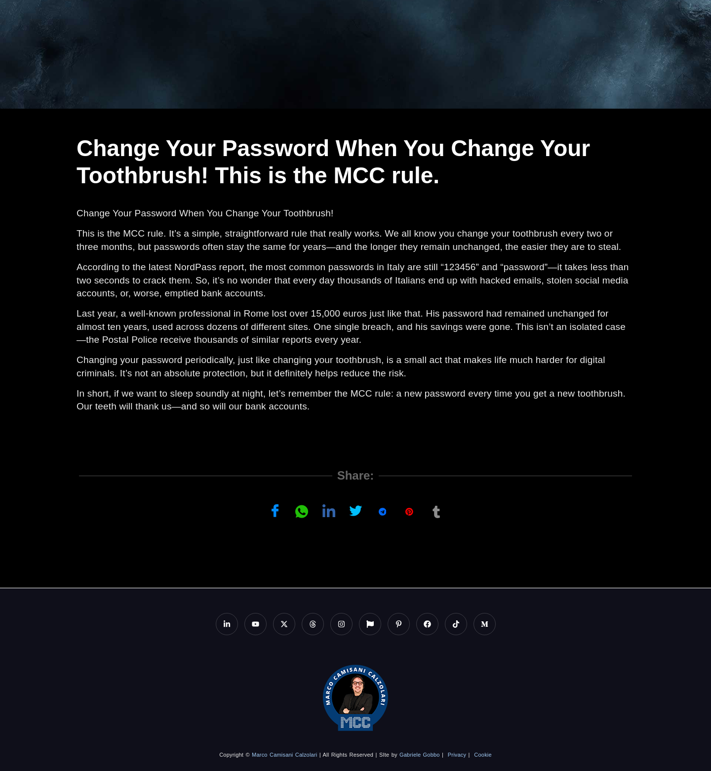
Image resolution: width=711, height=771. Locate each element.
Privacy (457, 755)
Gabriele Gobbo (419, 755)
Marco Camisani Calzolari (284, 755)
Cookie (482, 755)
